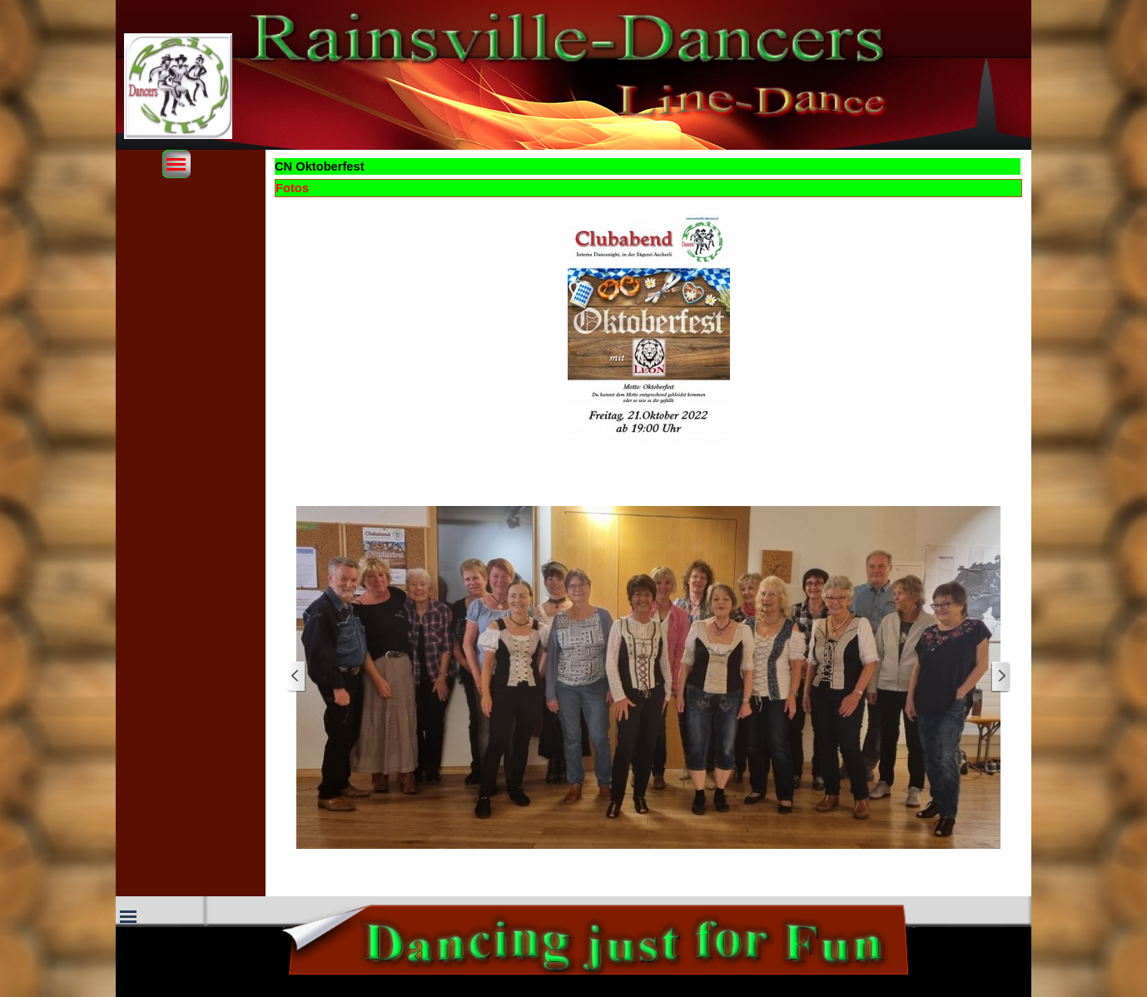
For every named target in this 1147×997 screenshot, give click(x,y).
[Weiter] (1000, 677)
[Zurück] (296, 677)
